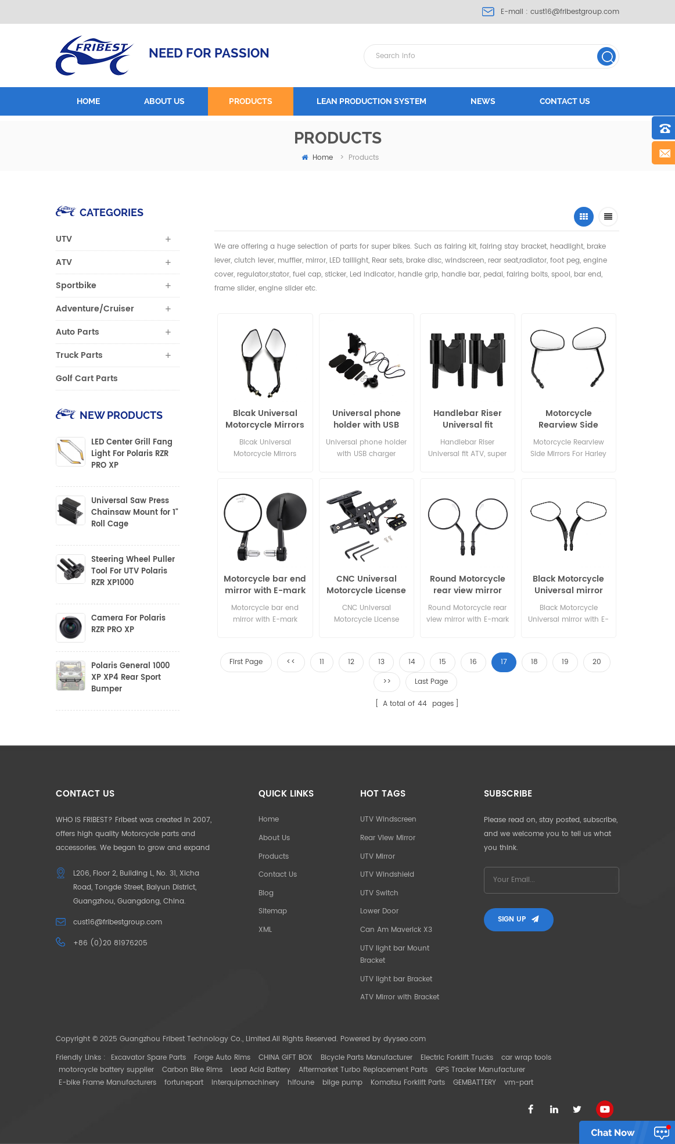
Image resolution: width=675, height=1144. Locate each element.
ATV (64, 262)
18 (534, 662)
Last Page (431, 681)
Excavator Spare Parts (148, 1057)
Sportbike (76, 285)
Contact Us (277, 874)
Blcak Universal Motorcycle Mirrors (264, 419)
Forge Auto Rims (222, 1057)
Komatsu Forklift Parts (408, 1082)
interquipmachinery (245, 1082)
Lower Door (379, 911)
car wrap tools (526, 1057)
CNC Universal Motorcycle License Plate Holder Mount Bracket (366, 585)
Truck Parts (79, 355)
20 (597, 662)
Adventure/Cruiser (95, 308)
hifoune (301, 1082)
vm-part (518, 1082)
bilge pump (342, 1082)
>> (387, 681)
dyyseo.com (404, 1039)
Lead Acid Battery (260, 1069)
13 (381, 662)
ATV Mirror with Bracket (399, 997)
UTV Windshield (387, 874)
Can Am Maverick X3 (396, 929)
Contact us (565, 101)
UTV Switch (379, 893)
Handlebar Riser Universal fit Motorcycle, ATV (467, 419)
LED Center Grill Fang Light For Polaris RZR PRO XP (132, 454)
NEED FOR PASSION (209, 52)
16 (473, 662)
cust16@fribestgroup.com (574, 11)
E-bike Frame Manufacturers (107, 1082)
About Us (274, 838)
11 (321, 662)
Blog (266, 893)
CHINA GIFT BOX (285, 1057)
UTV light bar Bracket (396, 979)
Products (250, 101)
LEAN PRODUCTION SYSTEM (371, 101)
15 (442, 662)
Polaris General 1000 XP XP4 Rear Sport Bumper (130, 678)
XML (265, 929)
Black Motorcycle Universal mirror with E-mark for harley (568, 585)
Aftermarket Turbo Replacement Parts (363, 1069)
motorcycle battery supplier (106, 1069)
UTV (64, 239)
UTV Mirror (377, 856)
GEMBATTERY (474, 1082)
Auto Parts (77, 332)
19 (565, 662)
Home (88, 101)
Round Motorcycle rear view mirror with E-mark (467, 585)
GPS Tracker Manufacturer (480, 1069)
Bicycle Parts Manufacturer (366, 1057)
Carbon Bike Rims (192, 1069)
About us (164, 101)
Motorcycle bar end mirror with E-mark (265, 585)
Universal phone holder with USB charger (366, 419)
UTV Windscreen (388, 819)
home (317, 157)
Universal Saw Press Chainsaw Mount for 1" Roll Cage (134, 513)
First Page (246, 662)
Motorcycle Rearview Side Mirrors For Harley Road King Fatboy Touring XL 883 (568, 419)
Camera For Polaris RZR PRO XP (128, 624)
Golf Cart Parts (87, 378)
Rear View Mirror (387, 838)
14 (411, 662)
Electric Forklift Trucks (457, 1057)
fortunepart (183, 1082)
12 (351, 662)
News (483, 101)
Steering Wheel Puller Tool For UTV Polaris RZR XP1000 (133, 571)
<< (291, 662)
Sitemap (272, 911)
